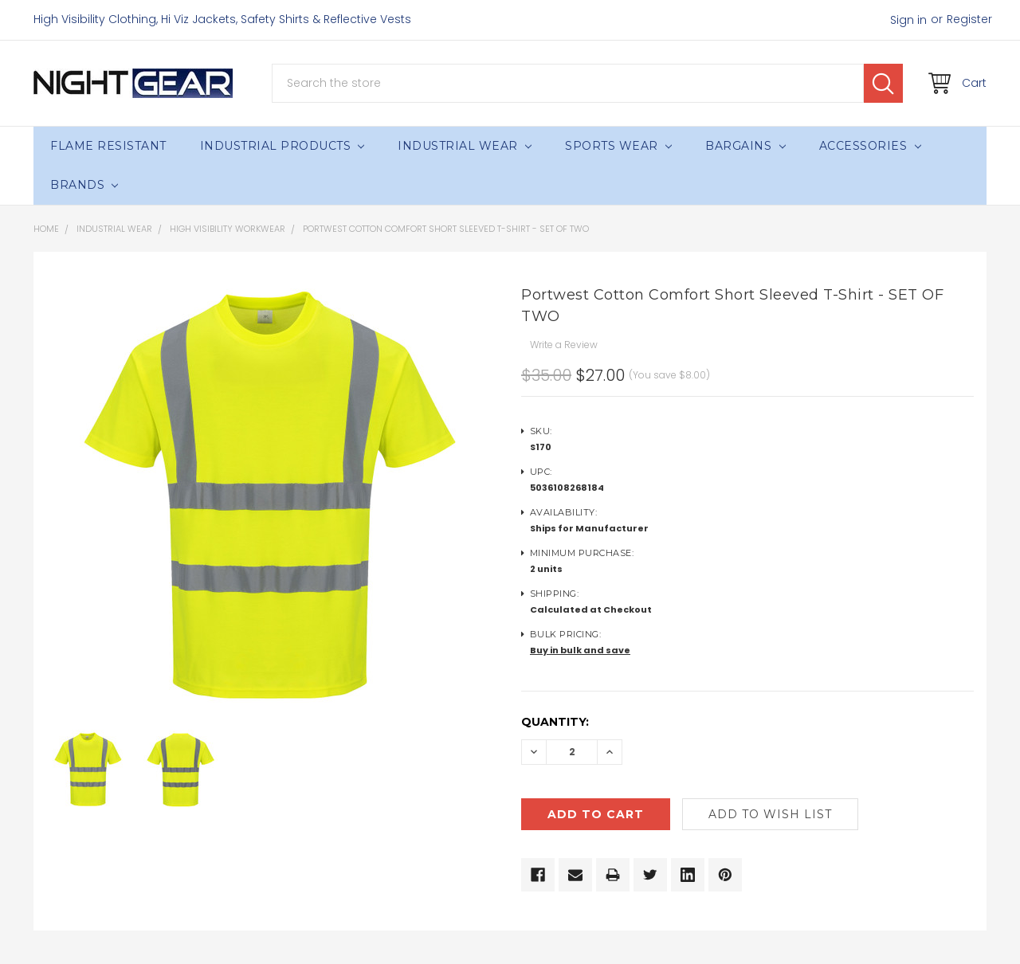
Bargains (745, 146)
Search (883, 83)
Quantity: (555, 722)
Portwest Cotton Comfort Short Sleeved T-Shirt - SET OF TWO (446, 228)
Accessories (870, 146)
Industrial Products (282, 146)
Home (46, 228)
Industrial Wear (465, 146)
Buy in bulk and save (580, 650)
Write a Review (564, 344)
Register (969, 19)
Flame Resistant (108, 146)
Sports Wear (618, 146)
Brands (84, 185)
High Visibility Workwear (227, 228)
